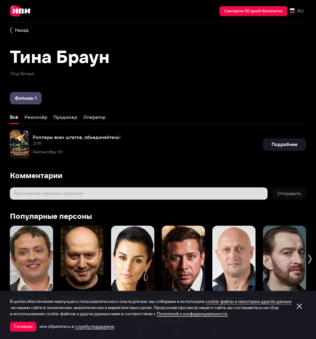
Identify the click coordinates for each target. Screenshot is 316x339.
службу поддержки (94, 326)
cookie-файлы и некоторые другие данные (249, 301)
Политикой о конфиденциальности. (192, 313)
